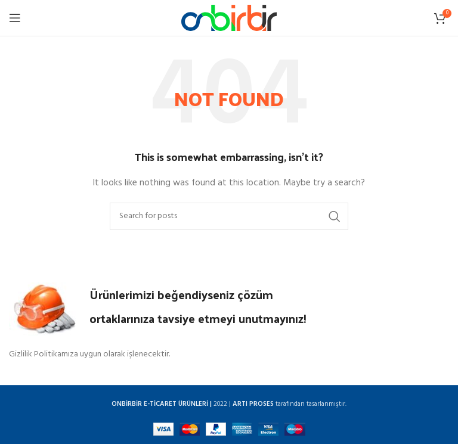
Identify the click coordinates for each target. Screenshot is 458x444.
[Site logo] (229, 18)
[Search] (229, 216)
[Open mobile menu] (15, 18)
